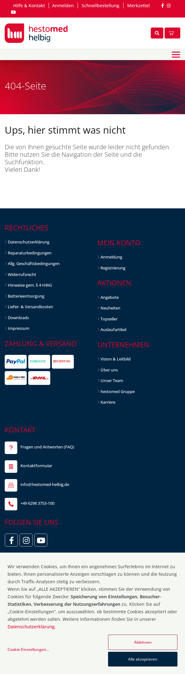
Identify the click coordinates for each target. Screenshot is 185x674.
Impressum (18, 328)
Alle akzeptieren (142, 659)
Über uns (109, 370)
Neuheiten (110, 308)
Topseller (109, 319)
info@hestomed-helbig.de (44, 484)
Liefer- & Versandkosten (30, 306)
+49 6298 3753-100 (37, 503)
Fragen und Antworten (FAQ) (47, 447)
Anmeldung (111, 257)
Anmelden (63, 5)
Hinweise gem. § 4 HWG (30, 285)
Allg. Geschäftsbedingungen (34, 263)
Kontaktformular (36, 465)
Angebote (110, 297)
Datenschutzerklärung (28, 242)
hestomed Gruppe (118, 391)
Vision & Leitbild (116, 359)
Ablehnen (143, 642)
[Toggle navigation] (176, 55)
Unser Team (112, 380)
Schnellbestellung (100, 5)
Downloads (18, 317)
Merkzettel (138, 5)
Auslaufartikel (113, 329)
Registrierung (113, 268)
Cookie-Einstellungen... (28, 649)
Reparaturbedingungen (30, 253)
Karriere (108, 402)
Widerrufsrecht (22, 274)
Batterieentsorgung (26, 296)
